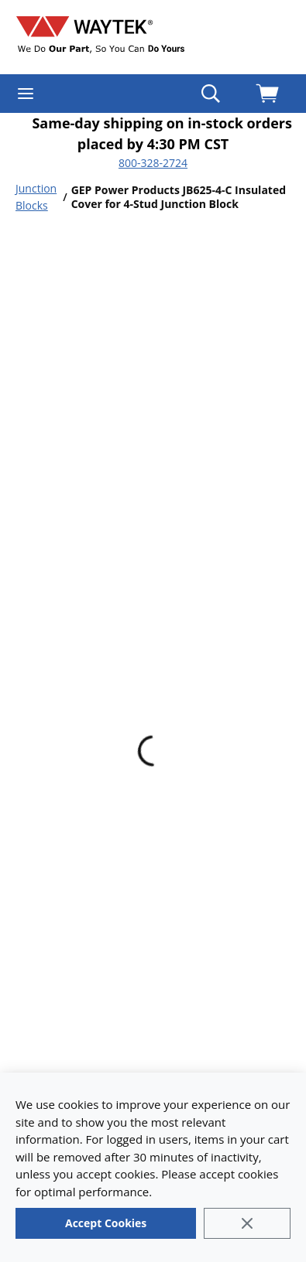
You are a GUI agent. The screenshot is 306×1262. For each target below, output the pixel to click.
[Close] (247, 1223)
